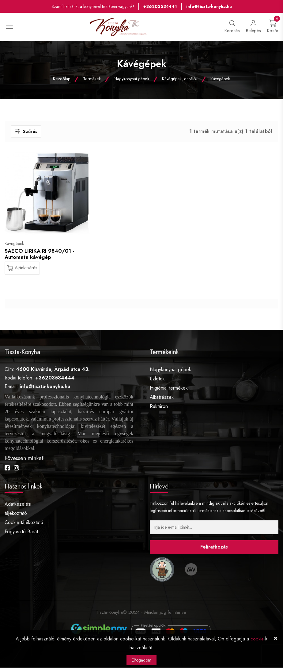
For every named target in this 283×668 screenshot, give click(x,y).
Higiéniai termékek (169, 389)
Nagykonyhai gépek (131, 80)
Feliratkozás (214, 548)
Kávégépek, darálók (179, 80)
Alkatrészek (162, 398)
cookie (257, 639)
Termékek (92, 80)
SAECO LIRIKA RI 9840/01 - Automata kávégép (40, 255)
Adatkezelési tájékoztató (18, 509)
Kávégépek (219, 80)
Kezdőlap (62, 80)
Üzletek (157, 379)
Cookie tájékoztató (24, 523)
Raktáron (159, 407)
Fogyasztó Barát (21, 532)
